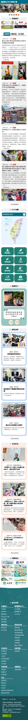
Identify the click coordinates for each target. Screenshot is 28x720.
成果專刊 (4, 611)
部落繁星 (4, 661)
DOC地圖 (17, 609)
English (3, 688)
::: (1, 600)
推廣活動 (17, 651)
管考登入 (4, 685)
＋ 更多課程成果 (14, 438)
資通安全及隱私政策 (7, 690)
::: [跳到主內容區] (2, 16)
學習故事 (17, 637)
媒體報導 (7, 34)
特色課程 (17, 643)
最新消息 (14, 34)
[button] (9, 15)
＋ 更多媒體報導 (14, 204)
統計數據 (4, 619)
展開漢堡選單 (26, 2)
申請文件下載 (5, 616)
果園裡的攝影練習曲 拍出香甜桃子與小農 (14, 314)
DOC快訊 (21, 34)
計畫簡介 (4, 609)
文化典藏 (4, 653)
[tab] (7, 34)
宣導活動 (4, 674)
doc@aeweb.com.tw (15, 712)
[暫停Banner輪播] (2, 5)
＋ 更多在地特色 (14, 553)
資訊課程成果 (19, 632)
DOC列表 (17, 614)
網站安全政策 (5, 693)
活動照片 (4, 669)
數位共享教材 (19, 645)
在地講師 (17, 640)
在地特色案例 (5, 658)
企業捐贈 (4, 622)
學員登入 (4, 683)
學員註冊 (4, 680)
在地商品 (4, 651)
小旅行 (3, 656)
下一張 (17, 322)
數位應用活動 (19, 630)
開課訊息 (17, 627)
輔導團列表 (18, 611)
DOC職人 (4, 664)
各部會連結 (18, 669)
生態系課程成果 (19, 635)
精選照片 (4, 672)
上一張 (10, 322)
